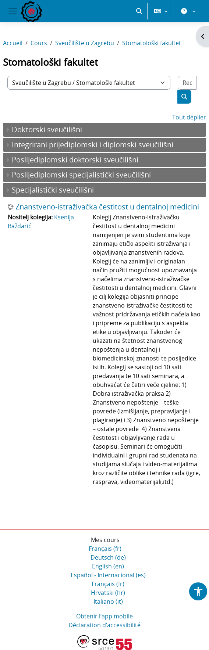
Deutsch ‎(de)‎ (108, 557)
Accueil (12, 43)
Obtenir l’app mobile (104, 616)
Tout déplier (189, 117)
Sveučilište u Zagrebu (84, 43)
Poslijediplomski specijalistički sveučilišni (81, 175)
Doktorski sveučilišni (47, 129)
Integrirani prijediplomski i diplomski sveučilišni (92, 145)
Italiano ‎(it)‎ (108, 601)
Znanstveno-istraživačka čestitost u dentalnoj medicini (107, 207)
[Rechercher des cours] (187, 83)
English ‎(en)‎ (108, 566)
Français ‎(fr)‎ (105, 549)
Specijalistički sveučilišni (53, 190)
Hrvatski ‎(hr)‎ (108, 593)
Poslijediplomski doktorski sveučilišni (75, 160)
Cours (39, 43)
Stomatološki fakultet (151, 43)
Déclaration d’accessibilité (104, 625)
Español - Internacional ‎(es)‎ (108, 575)
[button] (139, 11)
